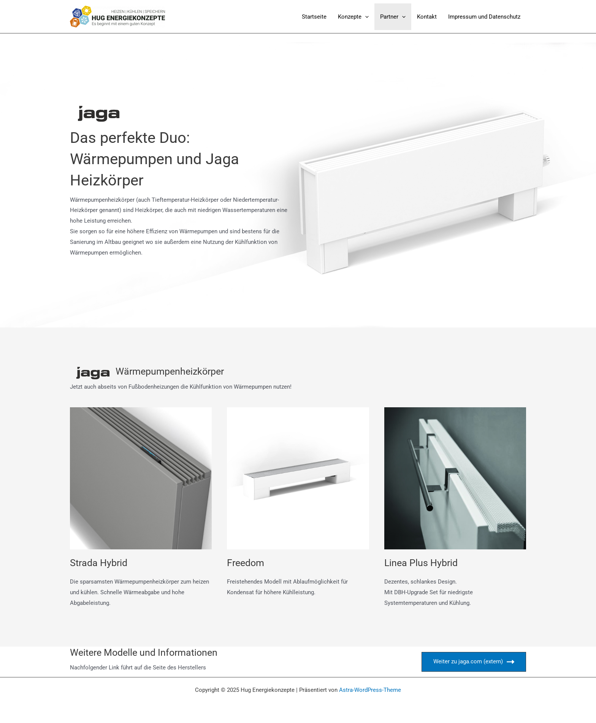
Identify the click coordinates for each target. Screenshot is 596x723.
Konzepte (353, 16)
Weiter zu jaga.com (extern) (473, 662)
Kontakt (427, 16)
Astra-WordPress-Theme (370, 690)
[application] (365, 16)
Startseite (314, 16)
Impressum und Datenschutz (484, 16)
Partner (393, 16)
